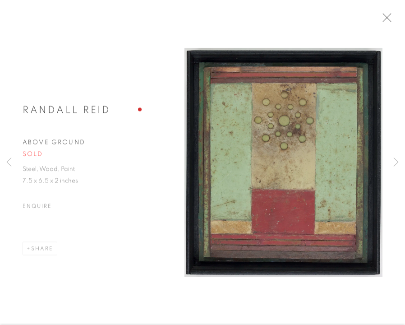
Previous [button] (9, 162)
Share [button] (42, 252)
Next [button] (396, 162)
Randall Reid (66, 115)
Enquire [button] (37, 210)
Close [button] (393, 20)
